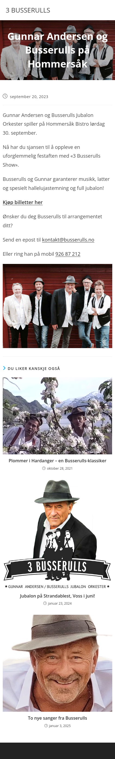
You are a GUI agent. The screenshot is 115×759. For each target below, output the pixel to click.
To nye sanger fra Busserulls (57, 718)
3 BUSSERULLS (28, 9)
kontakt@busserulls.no (68, 239)
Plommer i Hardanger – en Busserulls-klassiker (58, 461)
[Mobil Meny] (101, 10)
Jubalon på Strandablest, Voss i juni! (57, 596)
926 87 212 (67, 254)
